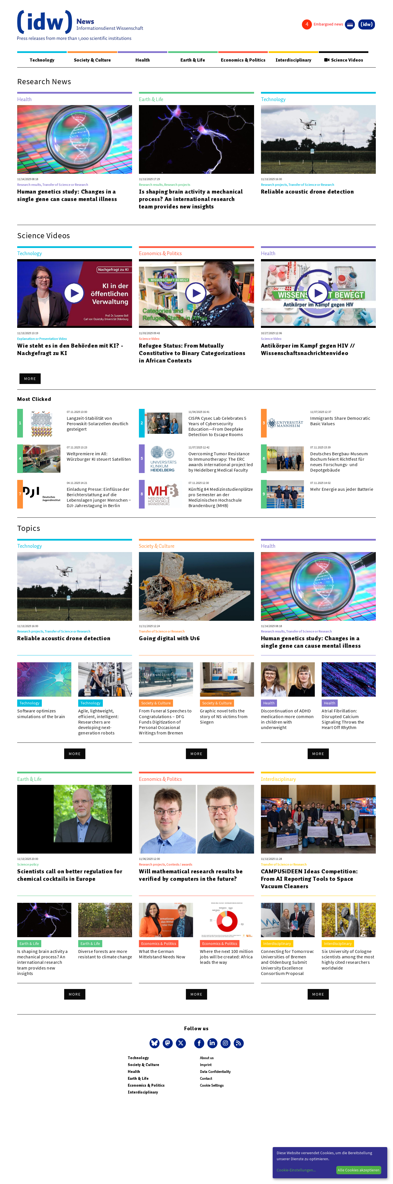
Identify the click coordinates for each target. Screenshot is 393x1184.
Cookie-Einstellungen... (296, 1170)
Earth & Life (192, 60)
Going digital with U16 (169, 638)
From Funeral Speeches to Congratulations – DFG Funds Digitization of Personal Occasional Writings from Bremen (165, 722)
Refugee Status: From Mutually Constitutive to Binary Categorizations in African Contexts (192, 353)
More (30, 378)
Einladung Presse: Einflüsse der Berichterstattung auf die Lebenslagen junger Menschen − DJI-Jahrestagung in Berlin (99, 497)
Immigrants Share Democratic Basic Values (340, 421)
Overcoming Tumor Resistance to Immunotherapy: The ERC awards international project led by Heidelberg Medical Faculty (220, 462)
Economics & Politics (243, 60)
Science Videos (343, 60)
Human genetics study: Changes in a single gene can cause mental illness (67, 196)
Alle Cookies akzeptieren (359, 1170)
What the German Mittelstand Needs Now (162, 954)
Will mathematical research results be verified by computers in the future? (191, 875)
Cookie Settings (211, 1085)
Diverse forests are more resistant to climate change (105, 954)
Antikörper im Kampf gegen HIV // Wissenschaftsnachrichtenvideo (308, 350)
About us (206, 1058)
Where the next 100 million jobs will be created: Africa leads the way (226, 957)
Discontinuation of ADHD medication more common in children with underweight (287, 719)
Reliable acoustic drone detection (307, 192)
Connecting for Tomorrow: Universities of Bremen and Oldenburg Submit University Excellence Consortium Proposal (287, 962)
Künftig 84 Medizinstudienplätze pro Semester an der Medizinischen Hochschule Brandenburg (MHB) (220, 497)
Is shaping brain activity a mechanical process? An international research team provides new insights (191, 199)
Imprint (205, 1065)
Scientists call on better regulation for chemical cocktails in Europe (69, 875)
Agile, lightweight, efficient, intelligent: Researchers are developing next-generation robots (98, 722)
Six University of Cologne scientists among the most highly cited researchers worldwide (348, 960)
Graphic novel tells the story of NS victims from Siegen (224, 716)
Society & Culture (92, 60)
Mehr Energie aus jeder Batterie (341, 489)
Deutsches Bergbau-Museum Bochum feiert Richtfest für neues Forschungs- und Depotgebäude (339, 462)
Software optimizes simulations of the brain (41, 713)
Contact (206, 1078)
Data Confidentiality (215, 1071)
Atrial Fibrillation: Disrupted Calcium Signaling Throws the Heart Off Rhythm (343, 719)
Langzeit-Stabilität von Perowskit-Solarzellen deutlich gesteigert (98, 423)
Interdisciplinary (293, 60)
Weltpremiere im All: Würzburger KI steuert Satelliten (99, 456)
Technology (42, 60)
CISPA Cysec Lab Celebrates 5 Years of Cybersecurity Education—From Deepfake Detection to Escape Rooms (217, 426)
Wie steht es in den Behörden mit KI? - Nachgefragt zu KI (70, 350)
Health (142, 60)
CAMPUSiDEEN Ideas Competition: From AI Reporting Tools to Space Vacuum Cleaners (309, 879)
